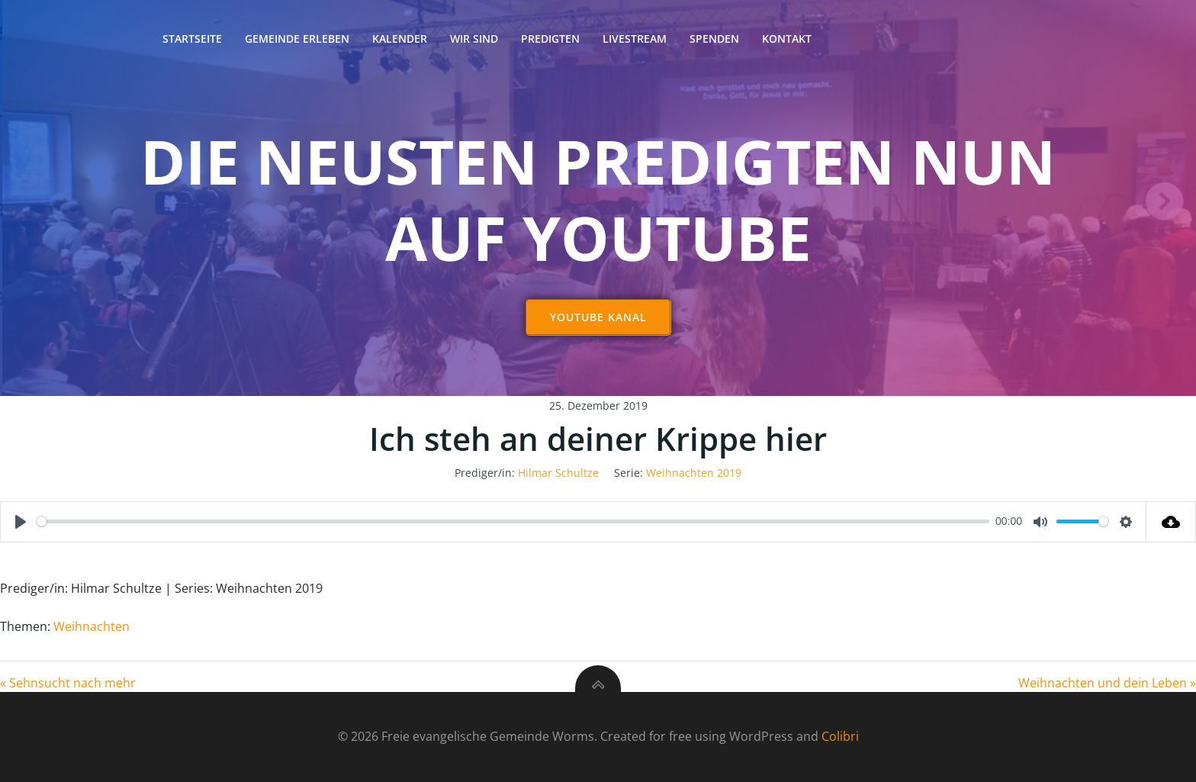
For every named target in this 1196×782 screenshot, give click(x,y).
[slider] (513, 522)
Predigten (550, 38)
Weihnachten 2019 (693, 473)
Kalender (399, 38)
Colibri (840, 737)
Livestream (635, 38)
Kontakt (787, 38)
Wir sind (474, 38)
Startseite (192, 38)
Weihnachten (91, 626)
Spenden (714, 38)
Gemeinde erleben (297, 38)
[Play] (20, 522)
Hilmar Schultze (558, 473)
